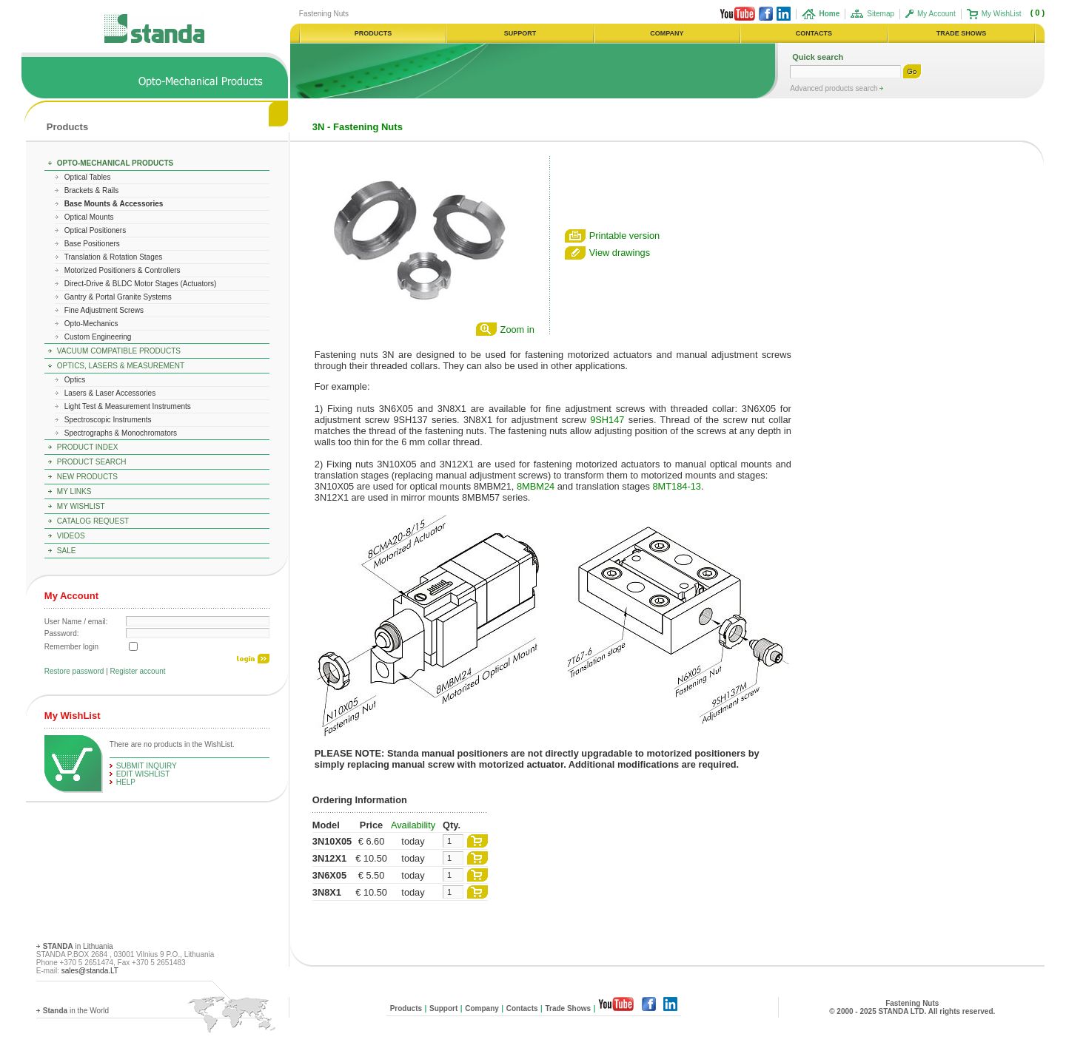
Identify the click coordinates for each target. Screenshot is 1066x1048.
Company (482, 1008)
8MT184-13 (677, 486)
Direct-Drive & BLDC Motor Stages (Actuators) (140, 284)
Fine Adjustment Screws (104, 310)
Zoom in (517, 329)
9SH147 (607, 419)
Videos (71, 536)
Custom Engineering (98, 337)
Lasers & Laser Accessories (109, 393)
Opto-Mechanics (91, 324)
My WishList (1002, 14)
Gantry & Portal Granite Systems (118, 297)
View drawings (619, 252)
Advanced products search (834, 88)
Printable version (624, 235)
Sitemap (880, 14)
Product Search (92, 462)
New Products (87, 477)
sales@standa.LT (89, 971)
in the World (76, 1011)
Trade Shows (568, 1008)
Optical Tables (87, 177)
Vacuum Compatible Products (119, 351)
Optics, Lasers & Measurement (120, 366)
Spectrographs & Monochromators (120, 433)
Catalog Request (93, 521)
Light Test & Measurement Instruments (127, 406)
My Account (936, 14)
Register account (138, 671)
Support (443, 1008)
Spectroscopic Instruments (108, 420)
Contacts (522, 1008)
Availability (413, 825)
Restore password (74, 671)
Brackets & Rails (91, 190)
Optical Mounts (89, 217)
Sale (66, 551)
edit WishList (143, 774)
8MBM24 (535, 486)
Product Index (87, 447)
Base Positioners (92, 244)
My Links (74, 491)
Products (67, 126)
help (125, 782)
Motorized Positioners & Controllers (122, 270)
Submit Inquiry (146, 766)
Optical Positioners (95, 230)
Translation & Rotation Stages (113, 257)
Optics (74, 380)
